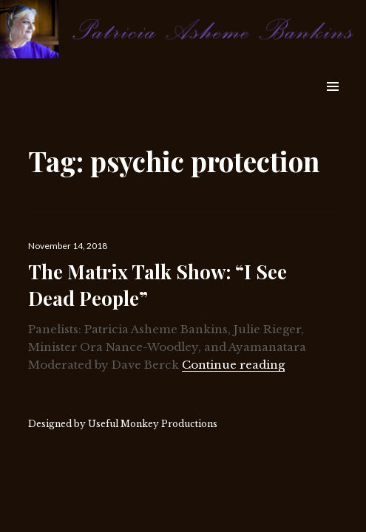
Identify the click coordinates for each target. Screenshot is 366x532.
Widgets (332, 103)
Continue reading (233, 365)
